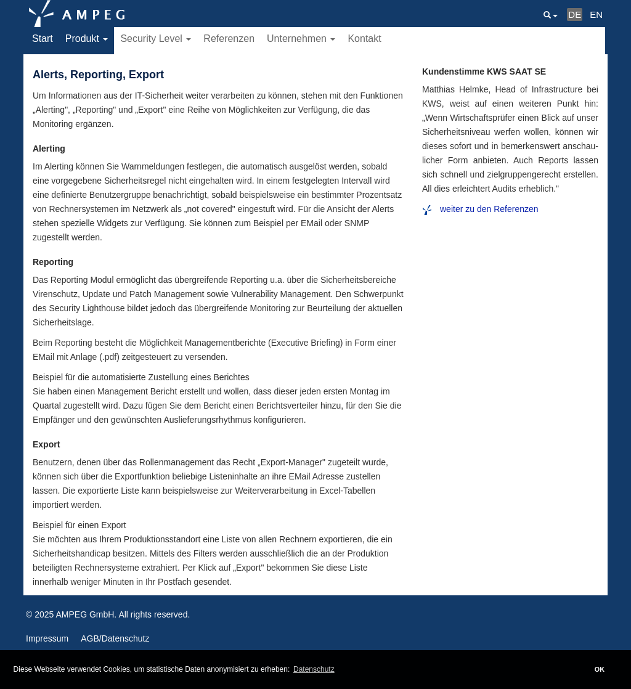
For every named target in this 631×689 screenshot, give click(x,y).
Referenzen (228, 38)
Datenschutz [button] (314, 669)
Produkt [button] (86, 38)
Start (42, 38)
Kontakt (364, 38)
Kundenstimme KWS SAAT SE (484, 71)
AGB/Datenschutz (115, 638)
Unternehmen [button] (301, 38)
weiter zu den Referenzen (489, 209)
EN (596, 14)
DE (574, 14)
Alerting (49, 148)
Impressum (47, 638)
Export (46, 444)
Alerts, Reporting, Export (98, 74)
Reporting (53, 262)
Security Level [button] (155, 38)
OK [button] (600, 669)
